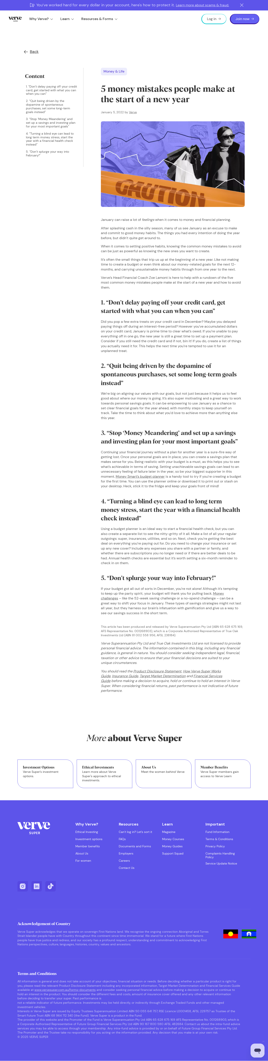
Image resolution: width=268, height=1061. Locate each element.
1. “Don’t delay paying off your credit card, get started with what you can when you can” (51, 90)
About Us (81, 853)
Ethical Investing (86, 832)
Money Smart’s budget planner (140, 476)
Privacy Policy (215, 846)
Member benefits (87, 846)
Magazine (168, 832)
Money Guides (172, 846)
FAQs (122, 839)
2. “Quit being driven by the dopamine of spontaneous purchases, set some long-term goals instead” (48, 106)
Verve (133, 112)
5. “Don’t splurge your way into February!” (47, 153)
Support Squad (172, 853)
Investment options (88, 839)
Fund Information (217, 832)
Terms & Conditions (219, 839)
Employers (126, 853)
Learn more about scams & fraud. (202, 5)
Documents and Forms (135, 846)
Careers (124, 861)
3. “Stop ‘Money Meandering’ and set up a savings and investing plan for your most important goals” (50, 122)
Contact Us (126, 868)
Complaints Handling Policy (220, 855)
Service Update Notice (221, 863)
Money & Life (113, 71)
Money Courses (173, 839)
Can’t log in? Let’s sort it (135, 832)
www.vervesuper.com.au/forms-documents (65, 990)
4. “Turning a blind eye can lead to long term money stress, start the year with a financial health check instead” (50, 139)
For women (83, 861)
